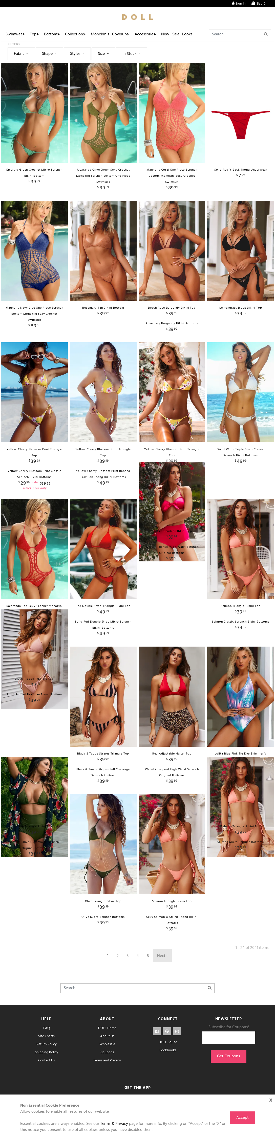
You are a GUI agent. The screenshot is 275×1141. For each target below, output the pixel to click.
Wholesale (107, 1044)
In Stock (132, 54)
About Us (107, 1036)
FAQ (46, 1028)
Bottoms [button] (59, 34)
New (188, 34)
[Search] (248, 34)
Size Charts (46, 1036)
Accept (242, 1117)
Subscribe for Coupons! (228, 1027)
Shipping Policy (46, 1052)
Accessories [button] (165, 34)
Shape (50, 54)
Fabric (22, 54)
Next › (162, 956)
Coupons (107, 1052)
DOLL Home (107, 1028)
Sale (202, 34)
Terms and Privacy (107, 1060)
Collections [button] (86, 34)
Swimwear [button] (16, 34)
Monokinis (114, 34)
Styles (78, 54)
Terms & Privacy (114, 1124)
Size (104, 54)
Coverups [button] (137, 34)
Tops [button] (38, 34)
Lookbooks (167, 1050)
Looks (217, 34)
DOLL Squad (168, 1042)
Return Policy (46, 1044)
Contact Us (46, 1060)
